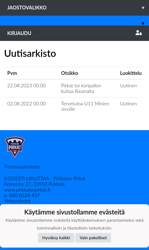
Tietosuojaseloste (22, 166)
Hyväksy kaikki (56, 237)
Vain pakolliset (93, 237)
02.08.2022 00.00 (26, 103)
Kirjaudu (74, 33)
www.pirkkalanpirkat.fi (27, 190)
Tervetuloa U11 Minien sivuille (85, 106)
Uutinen (128, 85)
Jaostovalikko (78, 7)
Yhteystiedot (17, 201)
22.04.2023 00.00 (26, 85)
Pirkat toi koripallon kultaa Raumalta (81, 88)
